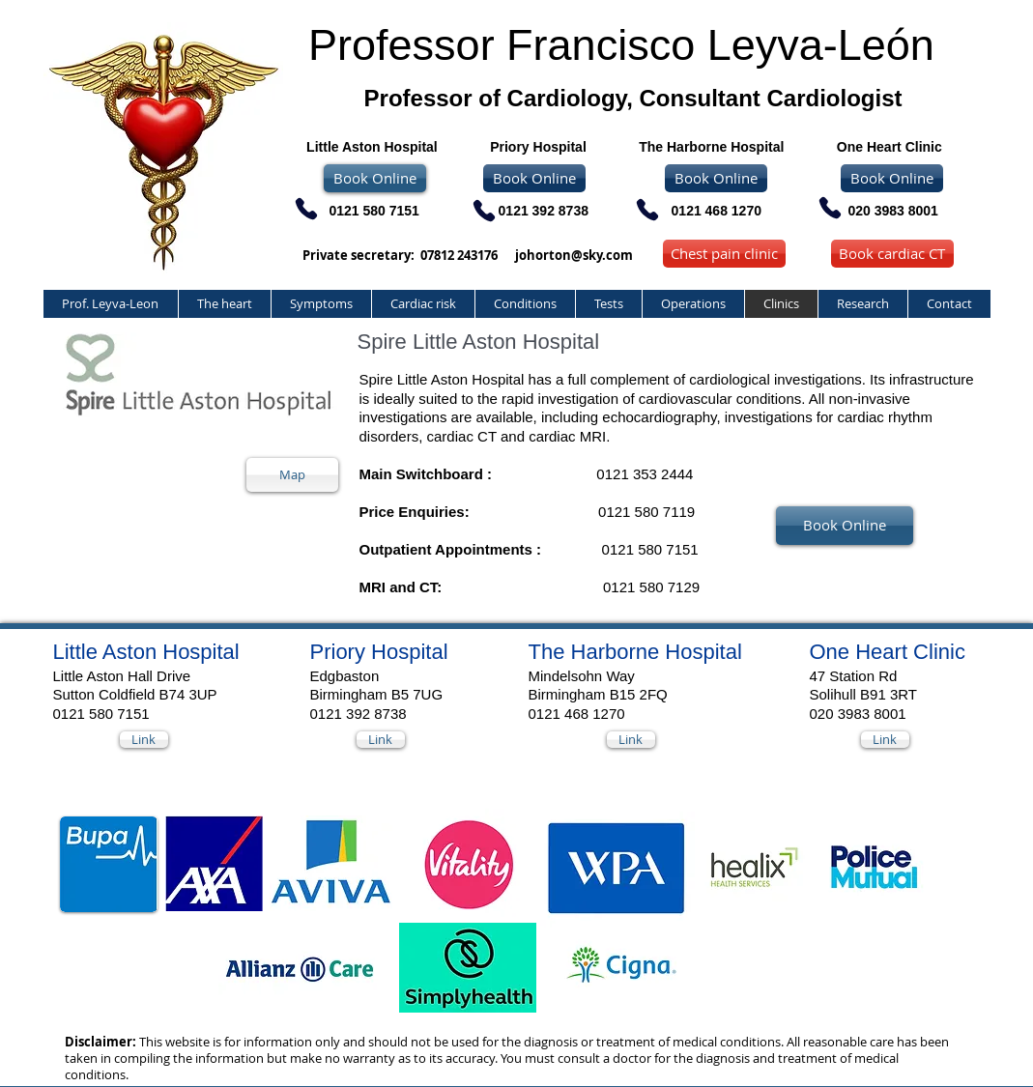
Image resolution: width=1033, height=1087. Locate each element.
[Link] (144, 739)
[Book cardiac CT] (892, 254)
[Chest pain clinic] (724, 254)
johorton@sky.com (574, 255)
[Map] (292, 475)
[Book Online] (534, 178)
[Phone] (830, 207)
